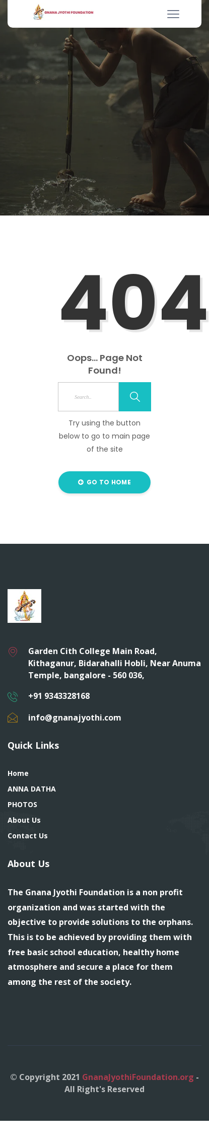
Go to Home (104, 482)
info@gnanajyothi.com (74, 717)
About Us (24, 820)
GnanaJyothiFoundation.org (138, 1077)
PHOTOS (22, 804)
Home (18, 773)
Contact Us (28, 835)
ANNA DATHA (32, 789)
